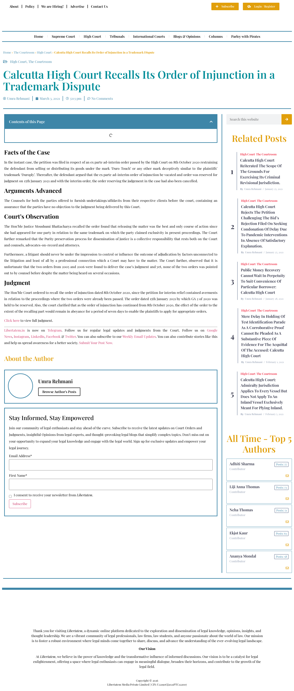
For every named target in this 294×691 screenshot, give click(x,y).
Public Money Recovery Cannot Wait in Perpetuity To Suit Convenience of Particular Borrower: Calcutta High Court (263, 281)
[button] (211, 121)
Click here (12, 320)
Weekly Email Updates (139, 336)
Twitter (70, 336)
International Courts (149, 36)
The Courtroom (24, 52)
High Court (92, 36)
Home (38, 36)
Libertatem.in (14, 330)
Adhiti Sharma (242, 464)
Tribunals (117, 36)
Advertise (77, 6)
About (14, 6)
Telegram (55, 330)
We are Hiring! (52, 6)
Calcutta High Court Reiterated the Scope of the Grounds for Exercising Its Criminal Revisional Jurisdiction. (260, 171)
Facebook (53, 336)
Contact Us (99, 6)
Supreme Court (63, 36)
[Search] (286, 119)
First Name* (18, 475)
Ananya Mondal (243, 558)
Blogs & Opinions (186, 36)
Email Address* (20, 456)
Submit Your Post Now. (96, 343)
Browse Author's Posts (59, 391)
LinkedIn (37, 336)
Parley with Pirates (245, 36)
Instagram (21, 336)
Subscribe (20, 503)
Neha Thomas (241, 511)
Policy (30, 6)
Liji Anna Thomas (245, 487)
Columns (216, 36)
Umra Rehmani (252, 189)
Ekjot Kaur (239, 534)
